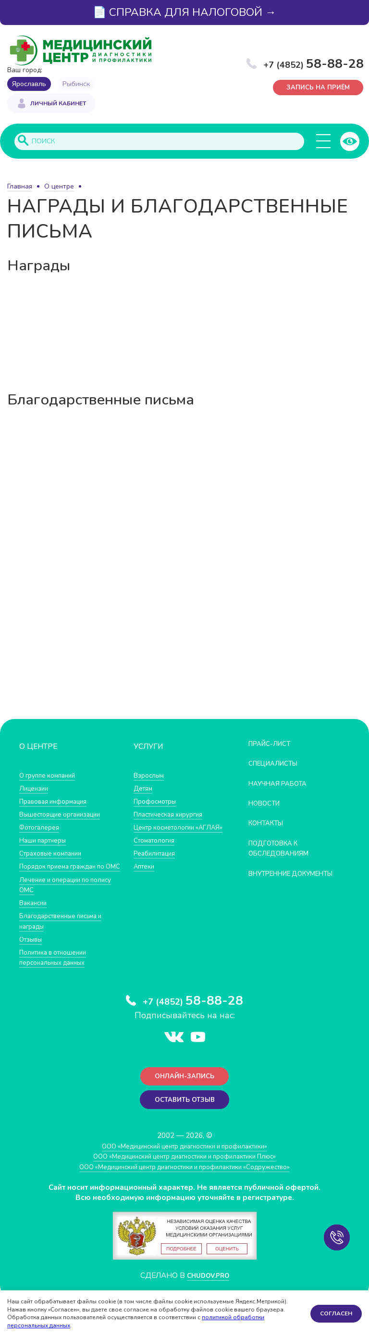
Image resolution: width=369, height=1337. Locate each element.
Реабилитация (158, 864)
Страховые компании (55, 854)
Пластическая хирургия (173, 815)
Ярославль (29, 83)
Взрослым (151, 776)
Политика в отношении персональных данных (58, 969)
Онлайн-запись (184, 1089)
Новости (266, 804)
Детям (145, 789)
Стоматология (157, 851)
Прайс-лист (272, 744)
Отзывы (33, 950)
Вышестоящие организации (66, 815)
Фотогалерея (42, 828)
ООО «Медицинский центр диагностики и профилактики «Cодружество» (184, 1183)
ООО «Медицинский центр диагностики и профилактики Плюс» (184, 1172)
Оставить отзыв (185, 1115)
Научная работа (282, 784)
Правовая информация (58, 802)
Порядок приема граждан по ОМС (68, 872)
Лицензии (35, 789)
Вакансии (35, 914)
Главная (19, 187)
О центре (59, 187)
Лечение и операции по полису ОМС (59, 895)
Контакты (268, 824)
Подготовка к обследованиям (283, 849)
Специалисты (277, 764)
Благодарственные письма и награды (67, 932)
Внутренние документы (273, 879)
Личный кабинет (58, 105)
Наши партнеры (46, 841)
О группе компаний (51, 776)
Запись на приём (318, 88)
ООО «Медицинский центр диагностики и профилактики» (184, 1162)
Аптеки (146, 877)
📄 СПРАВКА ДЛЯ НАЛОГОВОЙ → (184, 12)
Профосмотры (159, 802)
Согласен (336, 1313)
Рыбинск (76, 83)
